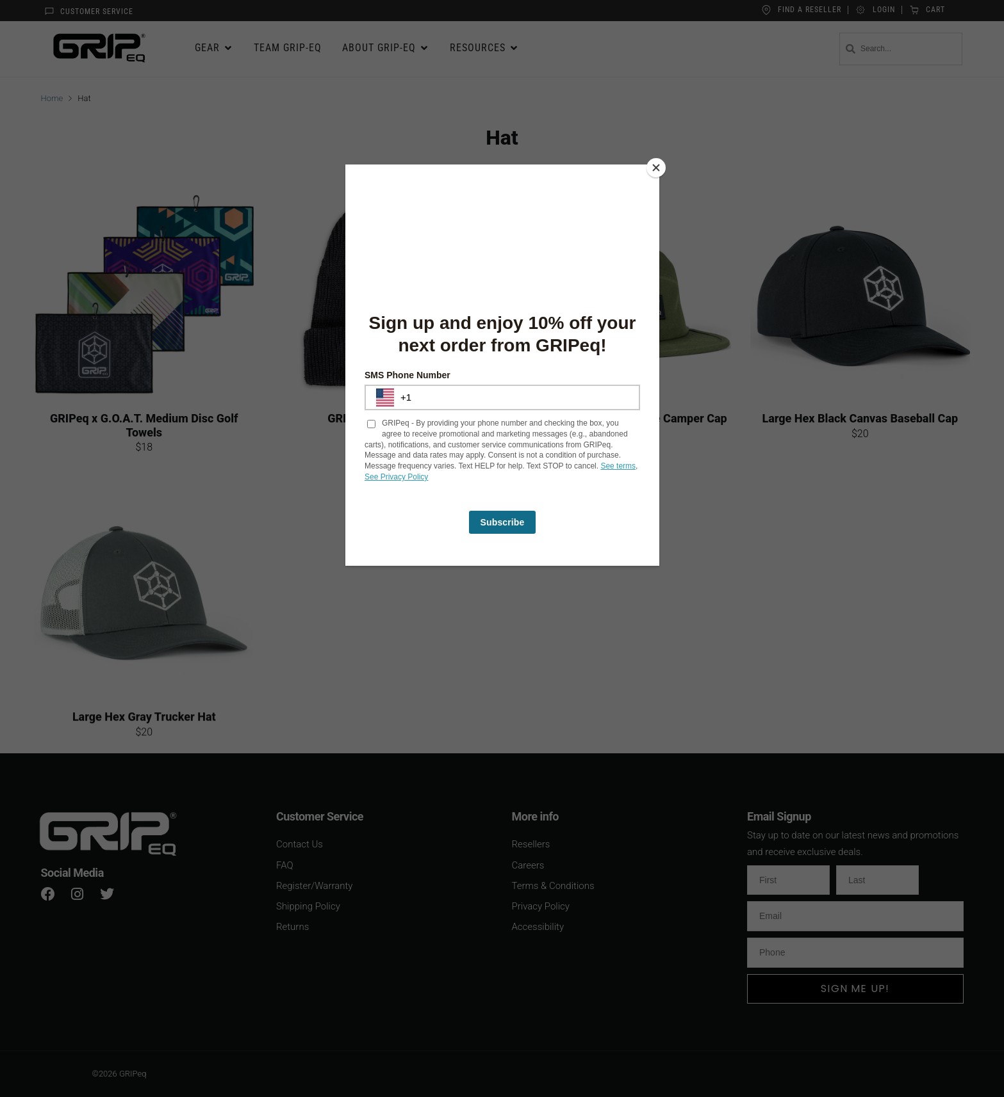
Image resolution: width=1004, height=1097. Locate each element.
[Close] (656, 167)
